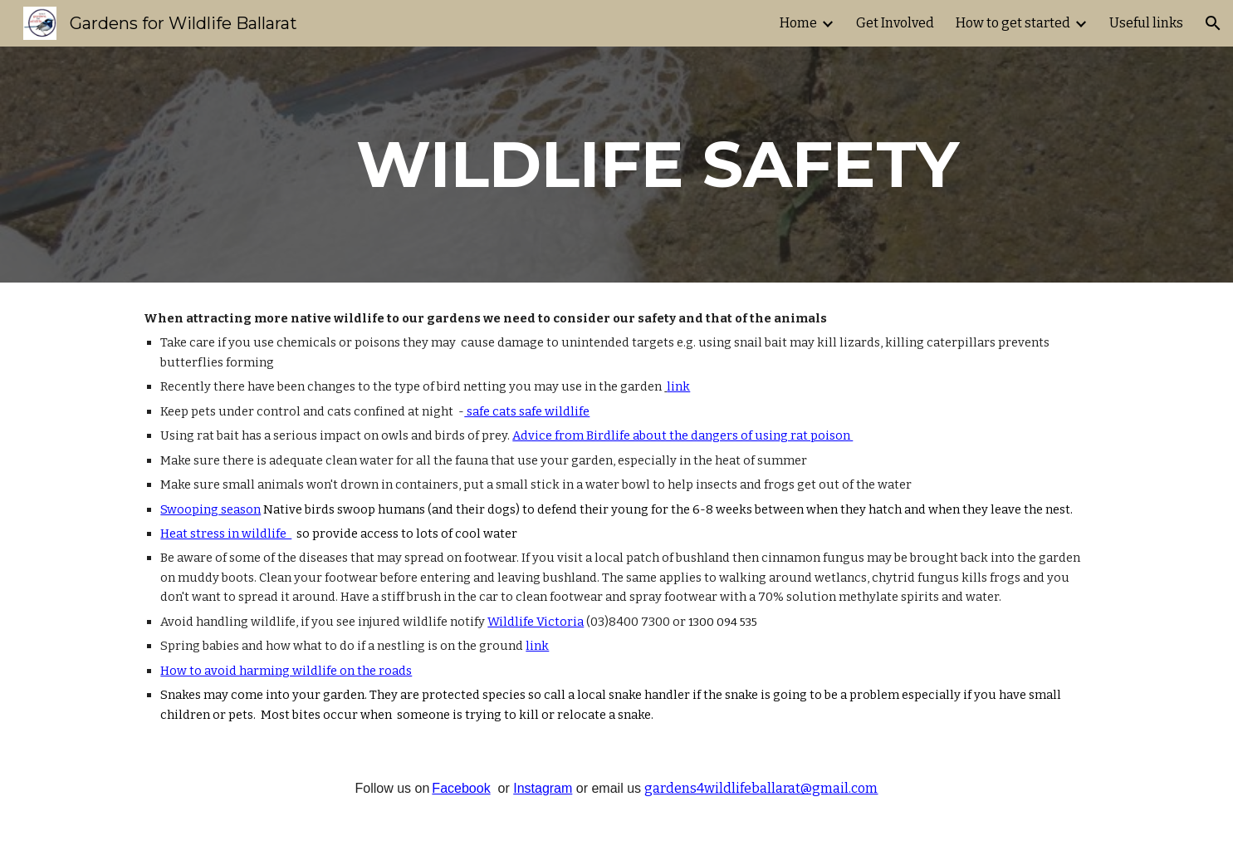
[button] (1213, 23)
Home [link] (798, 23)
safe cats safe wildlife (527, 411)
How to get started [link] (1013, 23)
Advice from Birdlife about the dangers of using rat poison (682, 435)
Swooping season (210, 509)
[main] (657, 164)
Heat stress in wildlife (225, 533)
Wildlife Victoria (535, 621)
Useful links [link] (1146, 23)
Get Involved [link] (895, 23)
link (678, 386)
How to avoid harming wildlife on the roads (286, 670)
